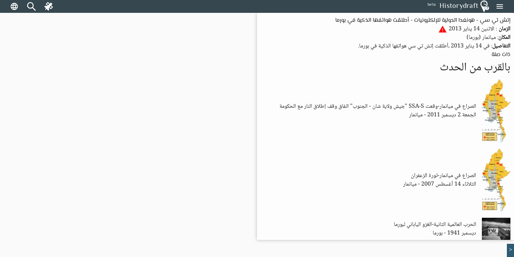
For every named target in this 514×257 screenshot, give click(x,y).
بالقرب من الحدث (475, 67)
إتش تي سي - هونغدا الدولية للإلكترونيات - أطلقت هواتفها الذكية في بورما (422, 20)
